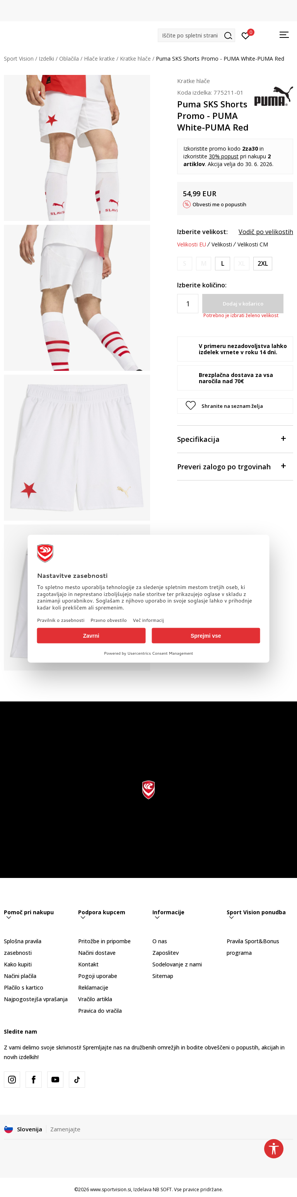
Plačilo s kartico (23, 987)
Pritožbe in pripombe (104, 941)
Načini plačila (20, 976)
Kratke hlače (135, 58)
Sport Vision (19, 58)
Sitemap (162, 976)
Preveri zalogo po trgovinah (231, 466)
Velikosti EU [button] (191, 244)
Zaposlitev (165, 952)
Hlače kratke (99, 58)
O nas (159, 941)
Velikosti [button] (222, 244)
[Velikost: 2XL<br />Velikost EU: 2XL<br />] (262, 263)
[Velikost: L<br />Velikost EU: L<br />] (222, 263)
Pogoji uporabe (97, 976)
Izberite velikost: (202, 231)
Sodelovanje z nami (177, 964)
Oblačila (69, 58)
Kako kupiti (18, 964)
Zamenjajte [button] (65, 1129)
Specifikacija (231, 438)
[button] (196, 35)
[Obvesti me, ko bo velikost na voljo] (184, 263)
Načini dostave (97, 952)
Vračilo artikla (95, 999)
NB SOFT (162, 1189)
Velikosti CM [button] (252, 244)
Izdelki (46, 58)
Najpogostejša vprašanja (36, 999)
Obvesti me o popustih (219, 204)
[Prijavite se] (246, 35)
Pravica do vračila (100, 1010)
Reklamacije (93, 987)
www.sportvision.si (110, 1189)
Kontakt (88, 964)
